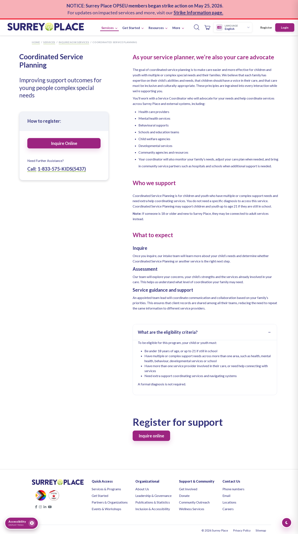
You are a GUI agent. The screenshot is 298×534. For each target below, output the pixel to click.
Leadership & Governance (153, 494)
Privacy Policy (242, 528)
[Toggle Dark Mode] (286, 522)
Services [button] (109, 25)
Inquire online (151, 433)
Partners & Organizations (110, 500)
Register (266, 25)
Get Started (100, 494)
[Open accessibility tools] (21, 523)
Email (226, 494)
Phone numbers (233, 487)
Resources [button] (158, 25)
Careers (228, 507)
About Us (142, 487)
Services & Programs (106, 487)
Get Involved (188, 487)
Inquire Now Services (74, 40)
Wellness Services (191, 507)
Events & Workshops (106, 507)
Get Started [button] (133, 25)
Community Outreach (194, 500)
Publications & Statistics (152, 500)
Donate (184, 494)
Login (284, 25)
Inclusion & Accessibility (152, 507)
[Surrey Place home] (49, 25)
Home (36, 40)
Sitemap (261, 528)
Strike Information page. (198, 11)
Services (49, 40)
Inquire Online (64, 141)
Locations (229, 500)
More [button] (178, 25)
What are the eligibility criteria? (168, 330)
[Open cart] (207, 25)
